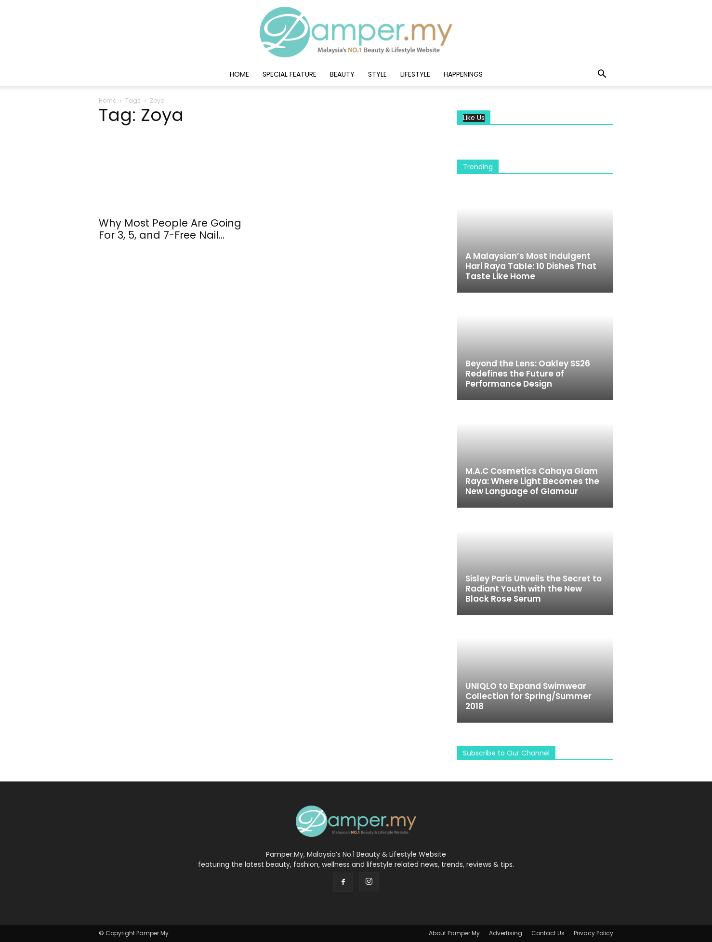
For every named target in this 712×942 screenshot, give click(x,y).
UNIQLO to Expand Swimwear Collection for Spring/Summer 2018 (528, 696)
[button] (601, 75)
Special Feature (289, 74)
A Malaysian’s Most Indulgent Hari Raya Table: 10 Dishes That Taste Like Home (530, 266)
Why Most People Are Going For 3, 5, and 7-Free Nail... (170, 229)
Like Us (474, 118)
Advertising (505, 933)
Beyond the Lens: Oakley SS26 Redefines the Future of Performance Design (527, 374)
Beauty (342, 74)
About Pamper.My (454, 933)
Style (377, 74)
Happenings (463, 74)
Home (239, 74)
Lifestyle (415, 74)
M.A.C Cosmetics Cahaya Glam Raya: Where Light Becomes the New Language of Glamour (532, 481)
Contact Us (548, 933)
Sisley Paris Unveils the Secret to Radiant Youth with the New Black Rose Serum (533, 589)
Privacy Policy (593, 933)
